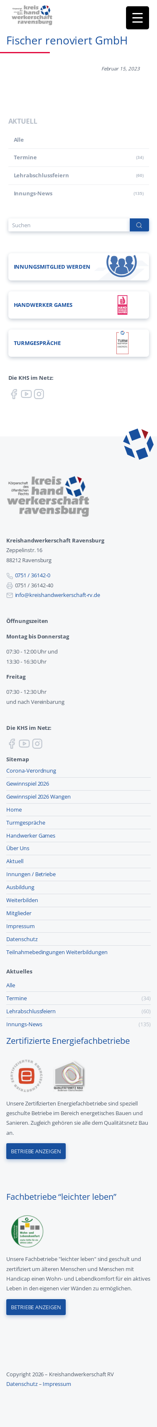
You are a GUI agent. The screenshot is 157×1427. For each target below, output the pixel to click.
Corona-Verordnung (31, 770)
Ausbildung (20, 887)
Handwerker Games (30, 835)
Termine (25, 157)
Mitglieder (18, 913)
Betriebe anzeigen (36, 1151)
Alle (19, 139)
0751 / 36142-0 (32, 575)
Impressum (20, 926)
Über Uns (17, 848)
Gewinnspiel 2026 (27, 783)
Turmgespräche (25, 822)
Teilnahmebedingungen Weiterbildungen (57, 952)
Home (14, 809)
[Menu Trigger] (137, 17)
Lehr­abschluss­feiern (41, 175)
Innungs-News (33, 193)
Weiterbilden (22, 900)
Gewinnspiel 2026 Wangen (38, 796)
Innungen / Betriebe (31, 874)
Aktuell (14, 861)
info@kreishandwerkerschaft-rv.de (57, 595)
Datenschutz (22, 939)
